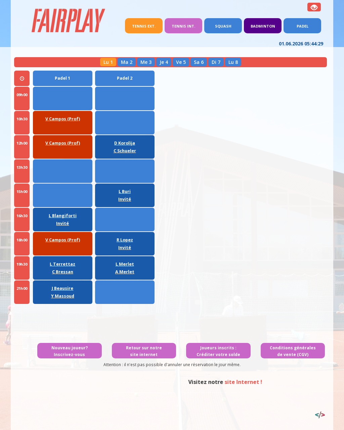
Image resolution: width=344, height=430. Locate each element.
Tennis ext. (147, 26)
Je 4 (164, 62)
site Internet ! (273, 382)
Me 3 (146, 62)
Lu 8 (233, 62)
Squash (223, 26)
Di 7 (216, 62)
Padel (302, 26)
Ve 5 (181, 62)
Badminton (263, 26)
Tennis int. (183, 26)
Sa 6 (199, 62)
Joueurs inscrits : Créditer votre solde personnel (218, 354)
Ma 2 (126, 62)
